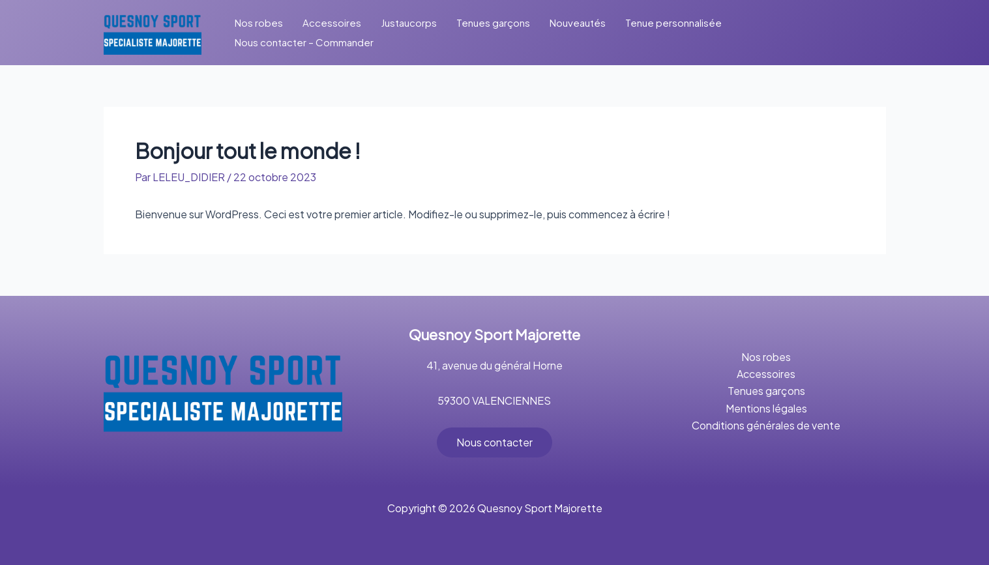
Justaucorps (409, 22)
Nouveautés (578, 22)
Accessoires (332, 22)
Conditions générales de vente (766, 425)
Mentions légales (766, 408)
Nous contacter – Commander (304, 42)
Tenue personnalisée (673, 22)
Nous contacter (494, 442)
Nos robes (259, 22)
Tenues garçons (493, 22)
